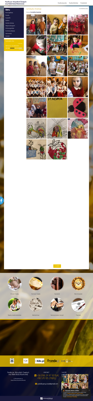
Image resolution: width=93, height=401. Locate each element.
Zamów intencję (9, 23)
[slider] (12, 48)
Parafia (7, 15)
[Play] (6, 48)
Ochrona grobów (9, 28)
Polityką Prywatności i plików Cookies (75, 393)
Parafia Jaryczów (62, 3)
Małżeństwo (35, 315)
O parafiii (7, 18)
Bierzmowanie (78, 294)
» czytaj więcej (20, 43)
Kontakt (7, 36)
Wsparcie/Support (10, 25)
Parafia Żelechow (73, 3)
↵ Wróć (57, 266)
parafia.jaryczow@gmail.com (48, 384)
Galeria (7, 20)
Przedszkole (83, 3)
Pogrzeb (78, 315)
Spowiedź (57, 294)
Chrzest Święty (15, 294)
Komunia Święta (36, 294)
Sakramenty (8, 33)
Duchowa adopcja (10, 31)
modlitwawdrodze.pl (21, 49)
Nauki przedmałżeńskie (14, 315)
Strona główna (9, 12)
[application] (14, 48)
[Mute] (18, 48)
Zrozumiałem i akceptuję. (72, 396)
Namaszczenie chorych (57, 315)
